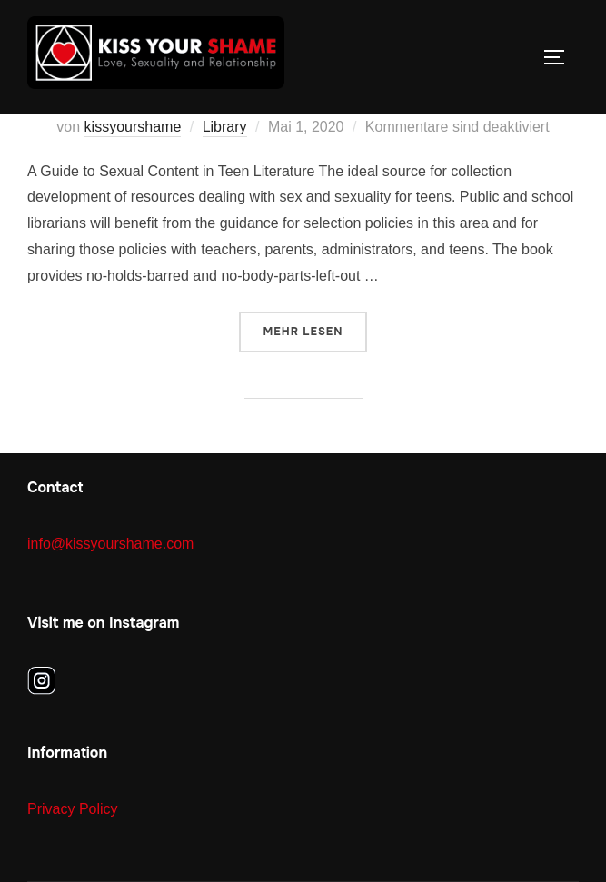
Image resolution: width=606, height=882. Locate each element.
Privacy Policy (72, 809)
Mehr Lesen (315, 330)
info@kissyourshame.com (110, 543)
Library (225, 126)
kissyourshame (133, 126)
